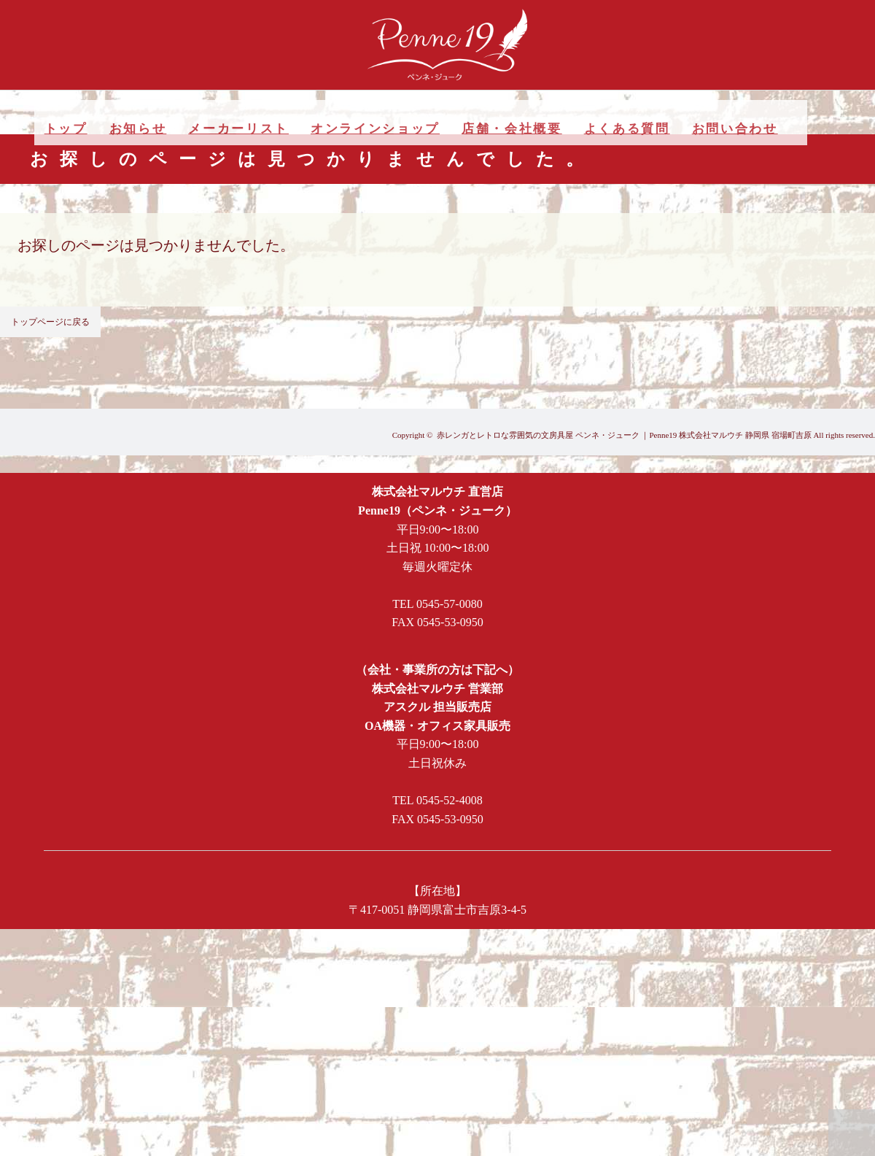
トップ (66, 129)
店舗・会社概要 (512, 129)
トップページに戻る (50, 322)
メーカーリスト (238, 129)
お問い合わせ (735, 129)
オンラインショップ (375, 129)
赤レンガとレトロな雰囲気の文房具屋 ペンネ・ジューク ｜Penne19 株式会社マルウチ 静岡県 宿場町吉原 (624, 435)
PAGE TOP (851, 1132)
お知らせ (138, 129)
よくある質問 (627, 129)
